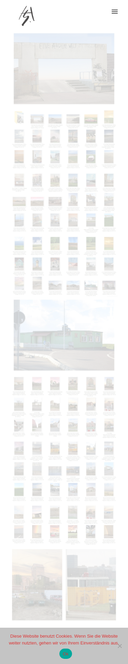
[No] (119, 645)
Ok (66, 653)
